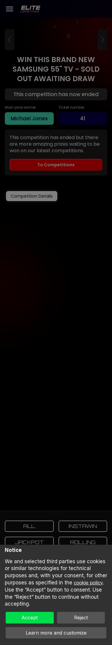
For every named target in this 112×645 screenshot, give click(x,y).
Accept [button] (30, 618)
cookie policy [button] (88, 583)
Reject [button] (81, 618)
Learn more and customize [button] (56, 633)
